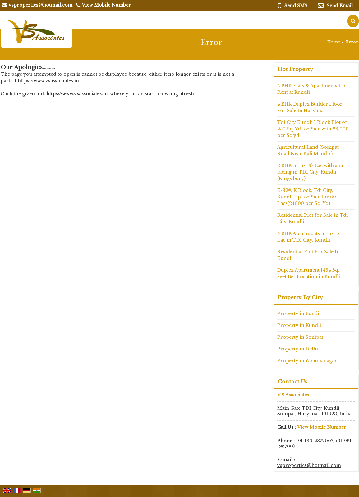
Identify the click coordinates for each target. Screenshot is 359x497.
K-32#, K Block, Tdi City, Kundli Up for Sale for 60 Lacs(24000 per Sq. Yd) (306, 197)
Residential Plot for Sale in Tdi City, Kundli (312, 218)
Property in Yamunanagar (307, 361)
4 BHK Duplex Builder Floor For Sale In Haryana (310, 107)
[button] (106, 5)
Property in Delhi (297, 349)
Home (333, 42)
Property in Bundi (298, 313)
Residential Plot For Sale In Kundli (308, 255)
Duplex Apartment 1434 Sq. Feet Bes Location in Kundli (308, 273)
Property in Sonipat (300, 337)
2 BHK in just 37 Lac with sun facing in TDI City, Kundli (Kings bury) (310, 172)
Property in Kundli (299, 325)
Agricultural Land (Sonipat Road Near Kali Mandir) (308, 150)
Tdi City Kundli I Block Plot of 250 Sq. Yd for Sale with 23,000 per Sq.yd (313, 129)
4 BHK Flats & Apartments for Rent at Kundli (311, 89)
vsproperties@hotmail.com (40, 5)
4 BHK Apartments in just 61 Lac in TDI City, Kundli (309, 237)
